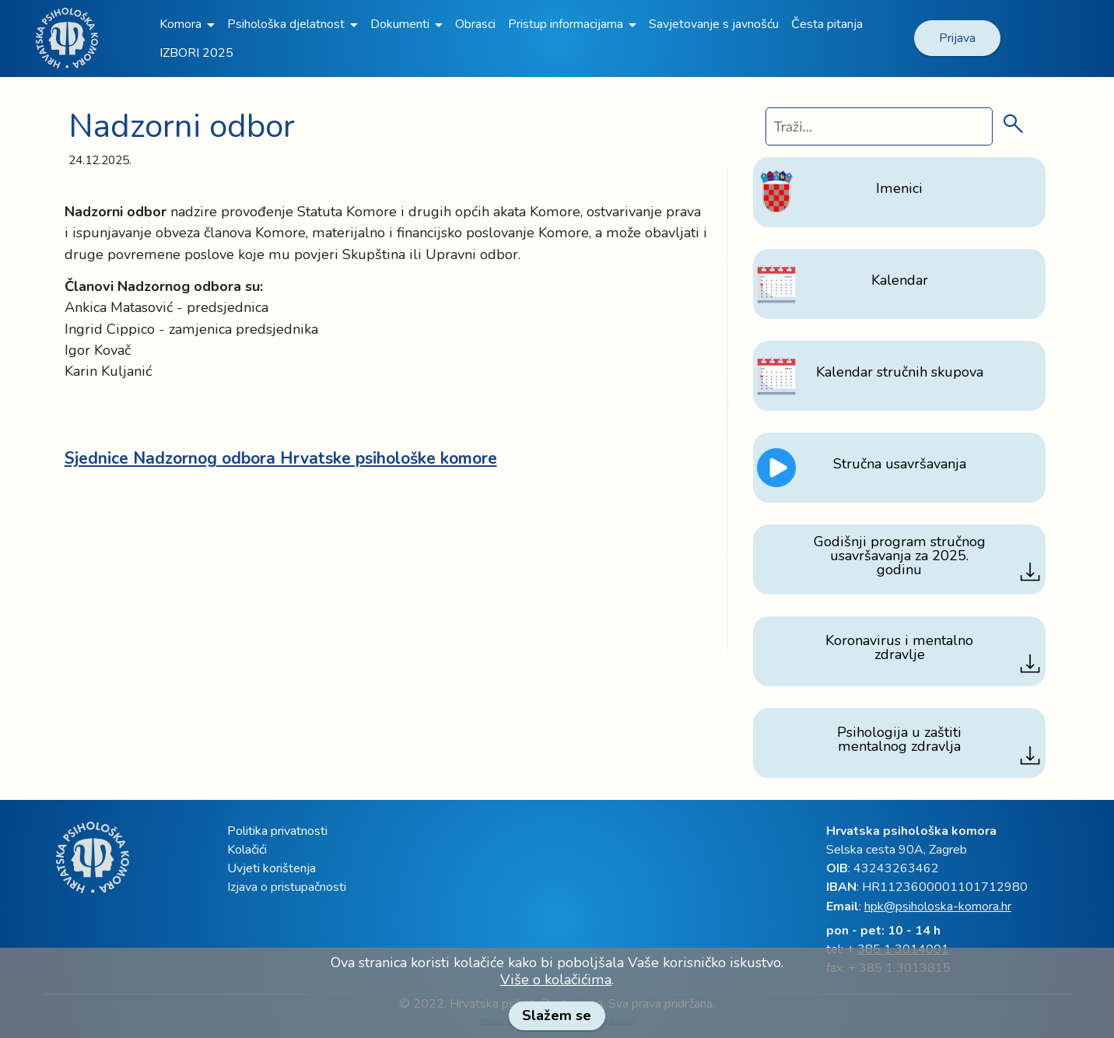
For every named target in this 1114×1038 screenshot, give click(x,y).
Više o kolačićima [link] (555, 979)
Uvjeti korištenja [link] (271, 868)
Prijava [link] (957, 38)
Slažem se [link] (556, 1015)
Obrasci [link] (475, 24)
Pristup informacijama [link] (565, 24)
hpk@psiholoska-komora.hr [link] (937, 906)
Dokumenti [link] (399, 24)
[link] (1106, 13)
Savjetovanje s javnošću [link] (714, 24)
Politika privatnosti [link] (277, 831)
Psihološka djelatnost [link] (286, 24)
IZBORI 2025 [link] (196, 52)
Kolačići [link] (247, 849)
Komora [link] (180, 24)
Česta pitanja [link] (827, 24)
